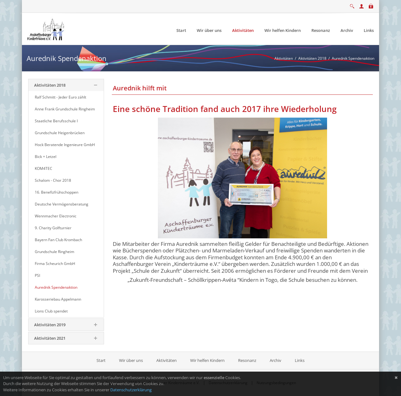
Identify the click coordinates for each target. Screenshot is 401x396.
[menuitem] (181, 30)
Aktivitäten (166, 360)
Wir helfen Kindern (207, 360)
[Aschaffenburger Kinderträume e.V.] (46, 28)
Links (300, 360)
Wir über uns (131, 360)
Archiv (275, 360)
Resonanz (247, 360)
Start (101, 360)
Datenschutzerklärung (131, 390)
